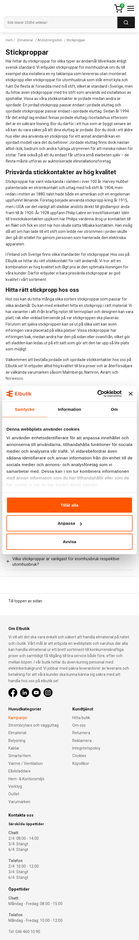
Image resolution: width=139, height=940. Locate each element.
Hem (9, 40)
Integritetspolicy (86, 748)
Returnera (81, 733)
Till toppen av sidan (25, 601)
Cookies (79, 755)
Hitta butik (81, 717)
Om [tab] (114, 409)
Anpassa (69, 523)
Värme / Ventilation (25, 763)
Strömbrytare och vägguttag (33, 725)
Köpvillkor (80, 763)
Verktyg (15, 786)
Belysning (16, 740)
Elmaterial (25, 40)
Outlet (13, 794)
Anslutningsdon (49, 40)
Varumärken (19, 802)
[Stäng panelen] (131, 394)
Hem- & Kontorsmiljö (26, 779)
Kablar (14, 748)
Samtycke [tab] (25, 409)
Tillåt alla (69, 504)
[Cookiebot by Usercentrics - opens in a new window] (97, 393)
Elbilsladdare (19, 771)
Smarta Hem (19, 755)
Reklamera (82, 740)
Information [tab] (69, 409)
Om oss (79, 725)
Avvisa (69, 541)
